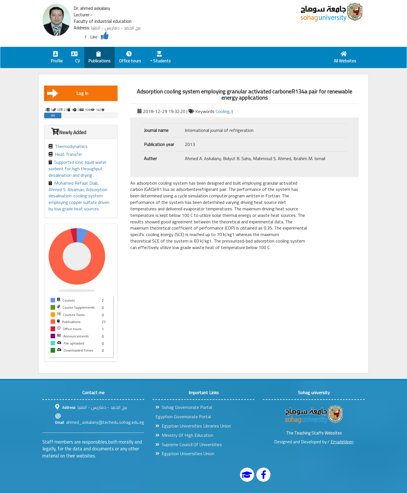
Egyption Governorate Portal (183, 416)
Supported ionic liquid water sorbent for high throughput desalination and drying (78, 168)
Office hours (130, 58)
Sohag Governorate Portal (183, 407)
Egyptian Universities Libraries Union (193, 426)
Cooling (223, 111)
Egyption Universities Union (184, 453)
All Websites (345, 58)
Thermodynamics (68, 146)
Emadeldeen (342, 441)
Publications (99, 58)
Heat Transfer (65, 154)
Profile (57, 58)
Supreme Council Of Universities (188, 444)
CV (75, 58)
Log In (67, 93)
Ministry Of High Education (184, 435)
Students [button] (161, 58)
